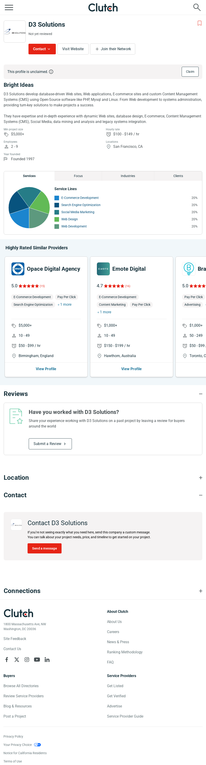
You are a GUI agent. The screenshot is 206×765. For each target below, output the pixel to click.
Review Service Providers (23, 696)
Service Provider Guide (125, 716)
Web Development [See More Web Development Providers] (74, 226)
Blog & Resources (17, 706)
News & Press (118, 642)
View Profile (46, 369)
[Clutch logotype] (18, 613)
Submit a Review (47, 444)
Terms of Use (12, 761)
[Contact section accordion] (103, 495)
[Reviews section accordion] (103, 394)
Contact (39, 49)
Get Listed (115, 686)
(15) (42, 286)
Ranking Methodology (125, 652)
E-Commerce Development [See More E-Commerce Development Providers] (80, 198)
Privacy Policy (13, 736)
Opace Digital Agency (53, 269)
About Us (114, 622)
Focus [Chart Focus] (78, 176)
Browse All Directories (21, 686)
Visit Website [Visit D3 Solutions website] (73, 49)
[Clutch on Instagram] (27, 659)
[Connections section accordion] (103, 591)
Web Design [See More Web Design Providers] (69, 219)
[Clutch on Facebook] (6, 659)
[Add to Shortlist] (199, 23)
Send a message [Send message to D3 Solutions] (44, 548)
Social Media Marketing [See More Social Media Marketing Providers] (77, 212)
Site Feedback (14, 639)
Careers (113, 632)
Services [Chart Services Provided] (29, 176)
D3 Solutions (46, 24)
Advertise (114, 706)
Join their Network (116, 49)
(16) (127, 286)
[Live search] (197, 7)
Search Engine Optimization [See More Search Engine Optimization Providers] (81, 205)
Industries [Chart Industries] (128, 176)
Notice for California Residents (25, 753)
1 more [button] (65, 304)
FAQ (110, 662)
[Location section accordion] (103, 477)
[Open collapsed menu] (8, 7)
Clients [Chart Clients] (178, 176)
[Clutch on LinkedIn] (47, 659)
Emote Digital (129, 269)
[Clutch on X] (17, 659)
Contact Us (12, 649)
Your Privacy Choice (17, 745)
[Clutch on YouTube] (37, 659)
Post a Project (14, 716)
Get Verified (116, 696)
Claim (190, 71)
